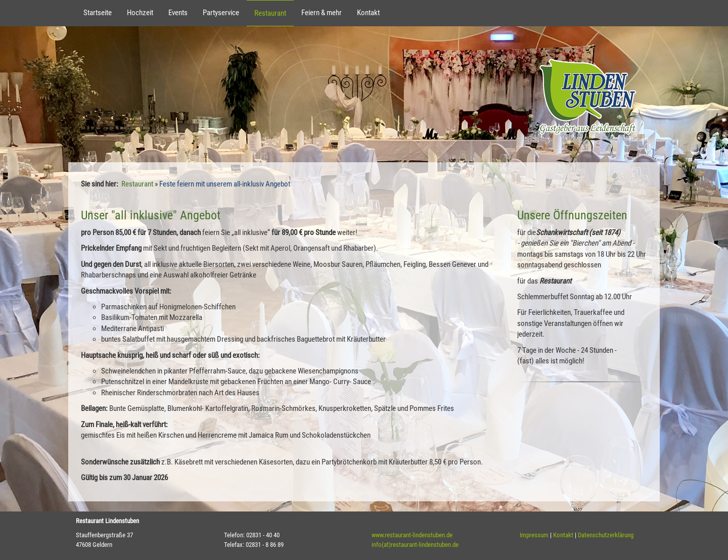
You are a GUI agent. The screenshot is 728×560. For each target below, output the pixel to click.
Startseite (97, 12)
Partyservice (221, 12)
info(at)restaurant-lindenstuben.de (415, 544)
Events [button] (178, 12)
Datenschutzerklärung (605, 535)
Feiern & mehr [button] (321, 12)
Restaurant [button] (270, 13)
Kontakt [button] (368, 12)
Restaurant (137, 184)
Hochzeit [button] (140, 12)
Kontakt (563, 535)
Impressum (534, 535)
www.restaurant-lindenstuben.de (412, 535)
